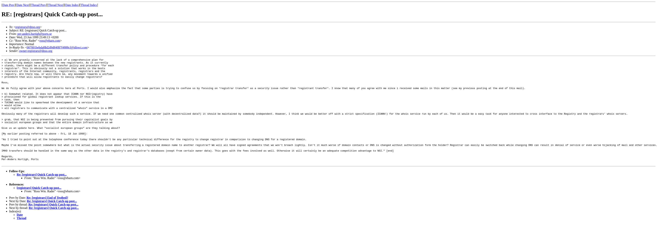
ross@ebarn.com (50, 40)
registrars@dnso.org (27, 27)
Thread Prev (38, 5)
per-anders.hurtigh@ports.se (34, 33)
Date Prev (8, 5)
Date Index (72, 5)
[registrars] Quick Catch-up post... (39, 208)
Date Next (23, 5)
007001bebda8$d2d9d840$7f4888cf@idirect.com (57, 47)
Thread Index (89, 5)
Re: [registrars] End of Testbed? (47, 218)
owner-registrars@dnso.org (35, 50)
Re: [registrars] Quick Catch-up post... (42, 195)
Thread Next (55, 5)
